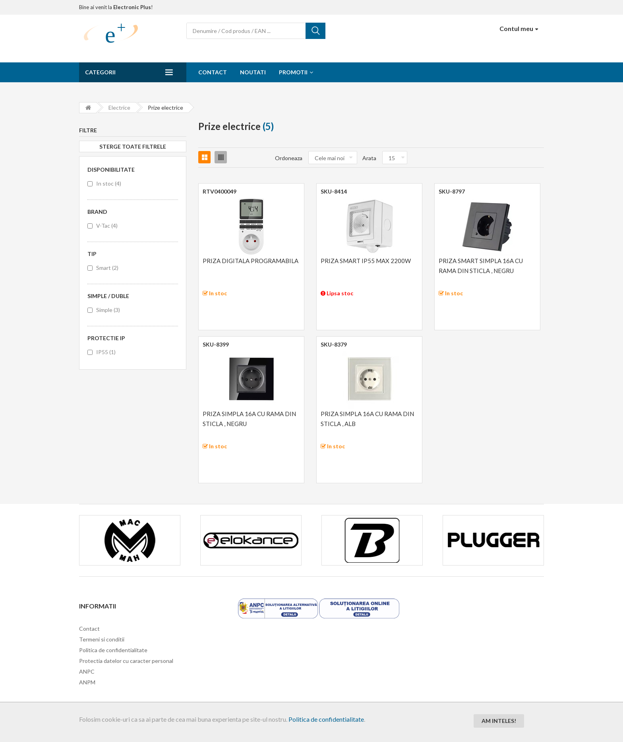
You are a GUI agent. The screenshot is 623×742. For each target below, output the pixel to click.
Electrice (119, 107)
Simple (108, 309)
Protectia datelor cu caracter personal (126, 660)
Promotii (293, 72)
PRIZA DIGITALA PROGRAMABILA (250, 260)
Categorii (100, 72)
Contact (212, 72)
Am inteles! (499, 720)
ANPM (87, 682)
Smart (107, 267)
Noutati (253, 72)
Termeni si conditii (101, 639)
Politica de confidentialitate (326, 719)
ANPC (87, 671)
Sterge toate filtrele (132, 146)
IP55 (106, 352)
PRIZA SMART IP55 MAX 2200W (366, 260)
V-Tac (107, 225)
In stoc (108, 183)
